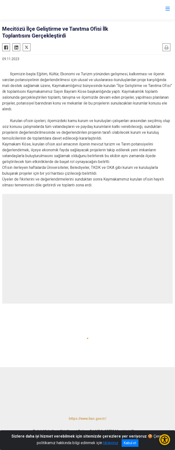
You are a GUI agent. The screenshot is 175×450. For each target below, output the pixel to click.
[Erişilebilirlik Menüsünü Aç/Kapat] (164, 439)
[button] (87, 338)
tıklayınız (110, 442)
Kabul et (130, 443)
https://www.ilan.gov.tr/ (87, 419)
